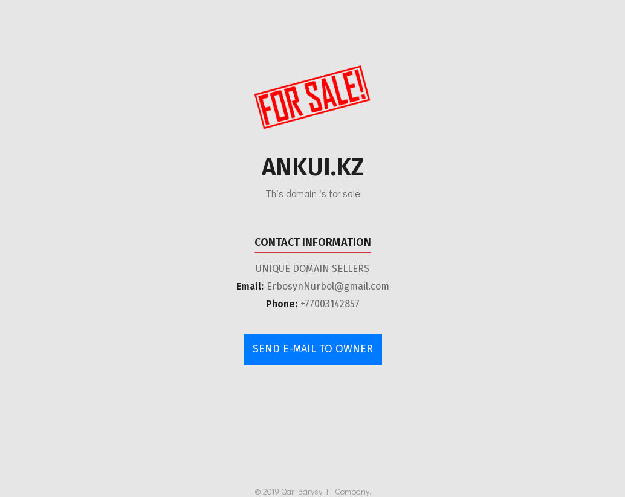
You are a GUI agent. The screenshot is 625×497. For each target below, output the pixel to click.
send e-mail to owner (313, 349)
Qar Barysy (301, 491)
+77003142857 (330, 304)
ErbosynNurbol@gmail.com (328, 286)
